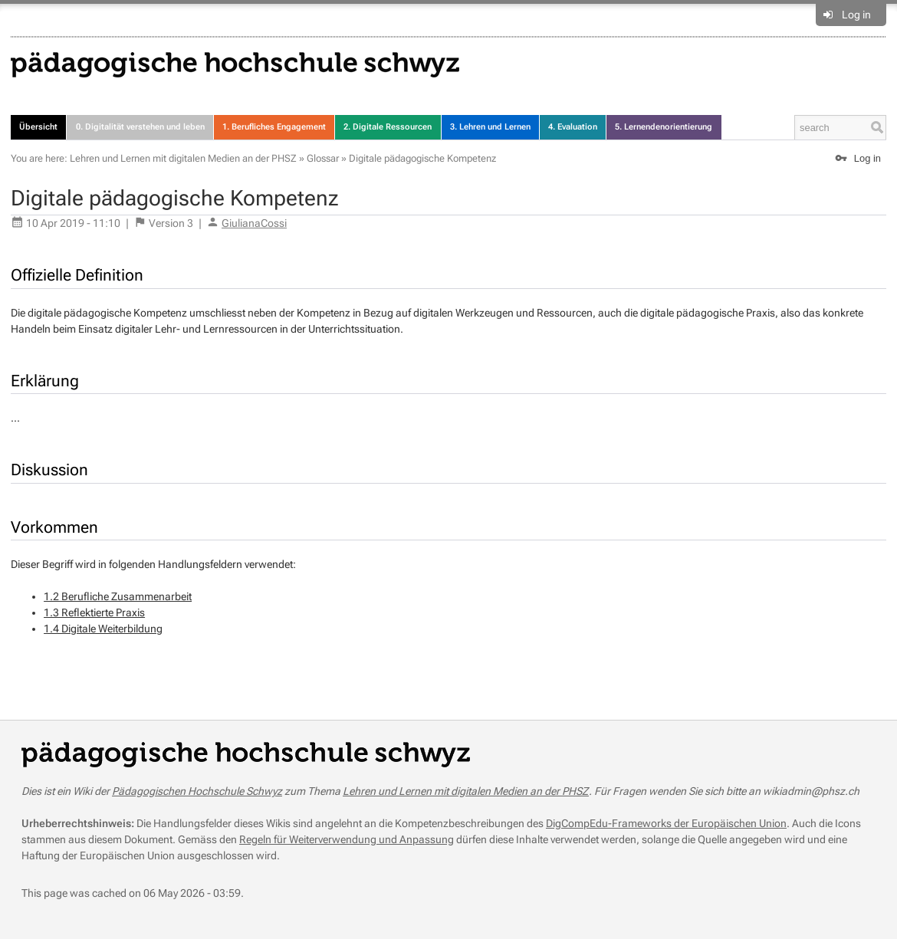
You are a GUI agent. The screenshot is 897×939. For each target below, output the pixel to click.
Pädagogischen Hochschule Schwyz (197, 791)
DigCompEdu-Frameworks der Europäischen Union (666, 823)
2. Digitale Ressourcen (387, 127)
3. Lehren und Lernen (490, 127)
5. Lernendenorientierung (663, 127)
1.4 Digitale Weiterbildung (103, 628)
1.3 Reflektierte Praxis (94, 612)
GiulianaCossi (254, 223)
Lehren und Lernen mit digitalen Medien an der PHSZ (183, 158)
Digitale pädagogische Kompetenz (422, 158)
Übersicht (38, 127)
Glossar (323, 158)
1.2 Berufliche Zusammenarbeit (118, 596)
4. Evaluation (572, 127)
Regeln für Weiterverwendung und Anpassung (346, 839)
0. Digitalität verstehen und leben (140, 127)
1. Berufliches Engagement (274, 127)
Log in (856, 14)
